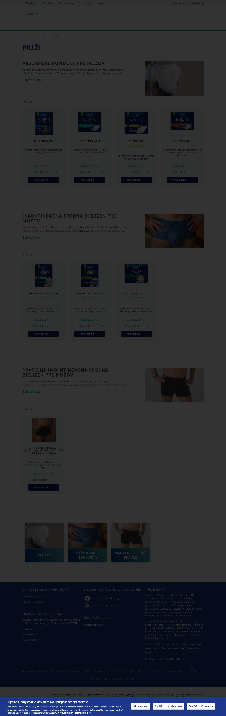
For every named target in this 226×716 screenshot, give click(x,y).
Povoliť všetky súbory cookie (200, 706)
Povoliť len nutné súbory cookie (168, 706)
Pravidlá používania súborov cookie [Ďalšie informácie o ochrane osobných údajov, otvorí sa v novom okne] (74, 713)
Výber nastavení (141, 706)
